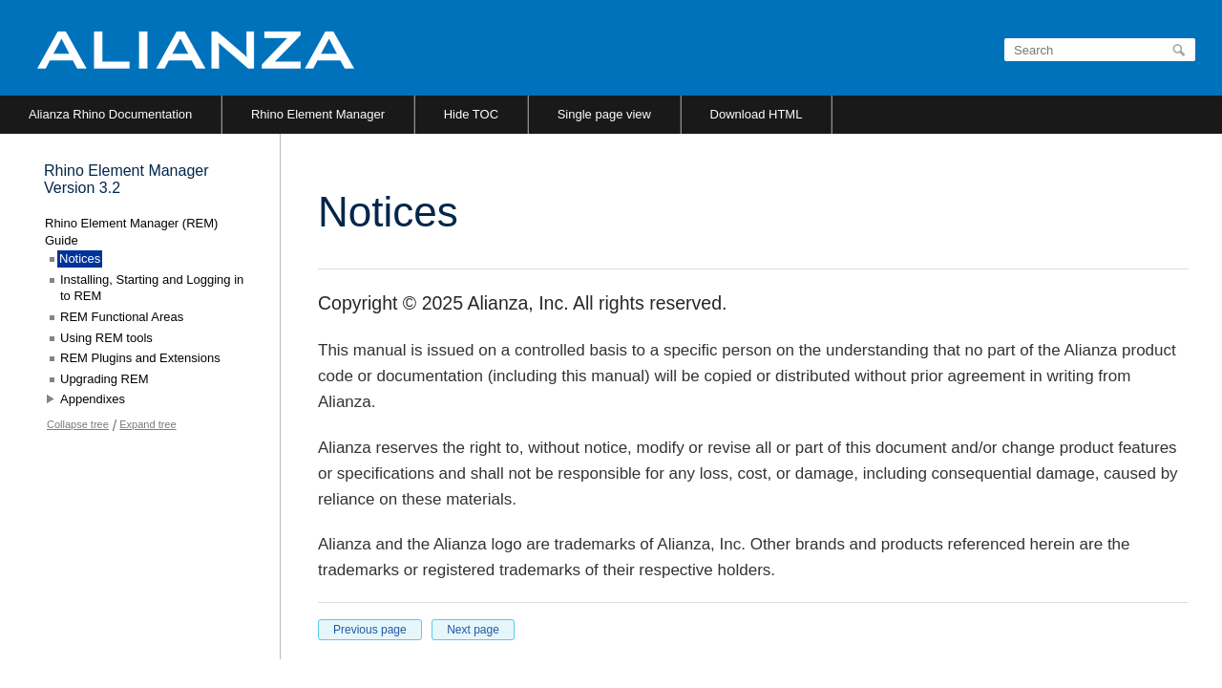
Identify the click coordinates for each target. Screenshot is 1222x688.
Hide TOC (471, 114)
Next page (473, 629)
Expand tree (147, 424)
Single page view (604, 114)
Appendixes (92, 399)
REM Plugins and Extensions (140, 358)
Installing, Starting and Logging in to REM (151, 288)
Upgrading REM (104, 379)
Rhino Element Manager (318, 114)
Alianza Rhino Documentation (110, 114)
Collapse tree (78, 424)
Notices (79, 258)
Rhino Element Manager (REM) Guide (131, 231)
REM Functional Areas (121, 317)
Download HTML (756, 114)
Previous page (370, 629)
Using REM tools (106, 338)
